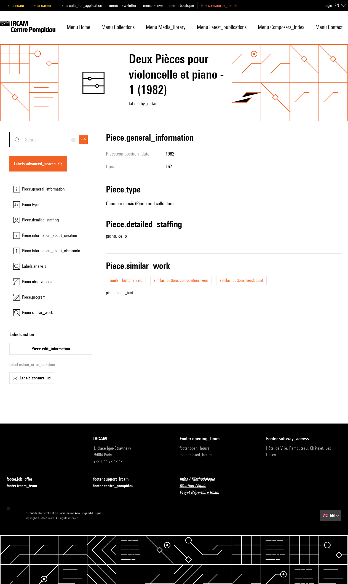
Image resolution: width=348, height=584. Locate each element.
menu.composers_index (281, 27)
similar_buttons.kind (125, 280)
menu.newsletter (122, 5)
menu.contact (328, 27)
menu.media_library (166, 27)
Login (327, 5)
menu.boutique (181, 5)
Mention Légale (196, 486)
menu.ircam (14, 5)
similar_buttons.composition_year (181, 280)
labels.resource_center (219, 5)
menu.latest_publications (222, 27)
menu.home (78, 27)
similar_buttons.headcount (241, 280)
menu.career (41, 5)
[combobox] (50, 139)
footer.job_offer (23, 479)
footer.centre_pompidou (116, 486)
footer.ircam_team (25, 486)
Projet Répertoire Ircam (203, 492)
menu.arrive (153, 5)
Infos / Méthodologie (200, 479)
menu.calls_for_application (80, 5)
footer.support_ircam (114, 479)
